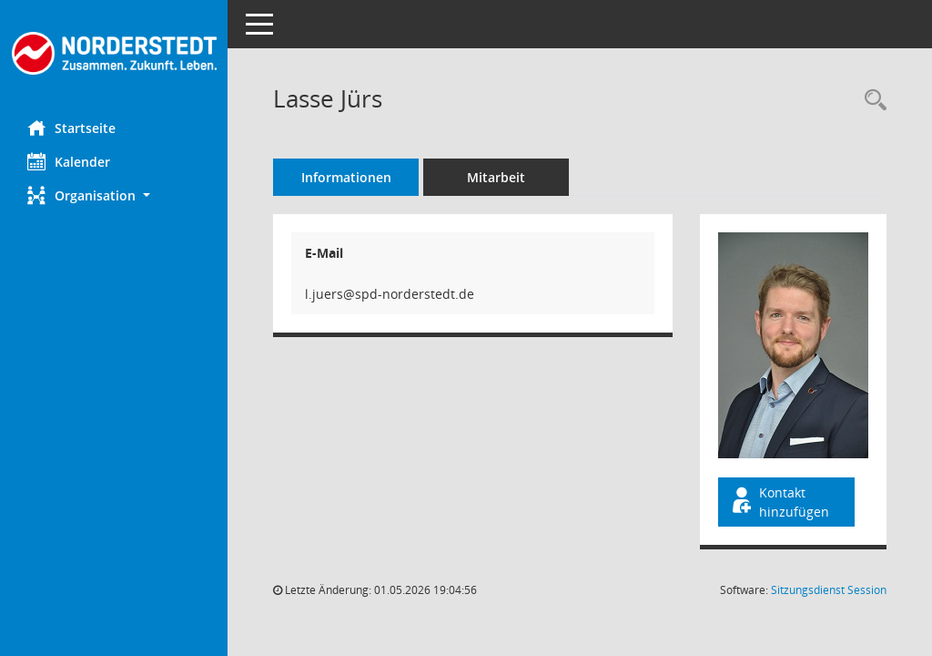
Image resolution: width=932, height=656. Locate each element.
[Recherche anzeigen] (871, 101)
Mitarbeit (496, 177)
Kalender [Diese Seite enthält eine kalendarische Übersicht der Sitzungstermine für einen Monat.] (68, 161)
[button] (114, 195)
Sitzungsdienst (828, 590)
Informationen (346, 177)
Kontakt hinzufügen (779, 502)
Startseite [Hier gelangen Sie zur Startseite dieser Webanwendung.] (71, 127)
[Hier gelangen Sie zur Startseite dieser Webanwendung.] (114, 53)
